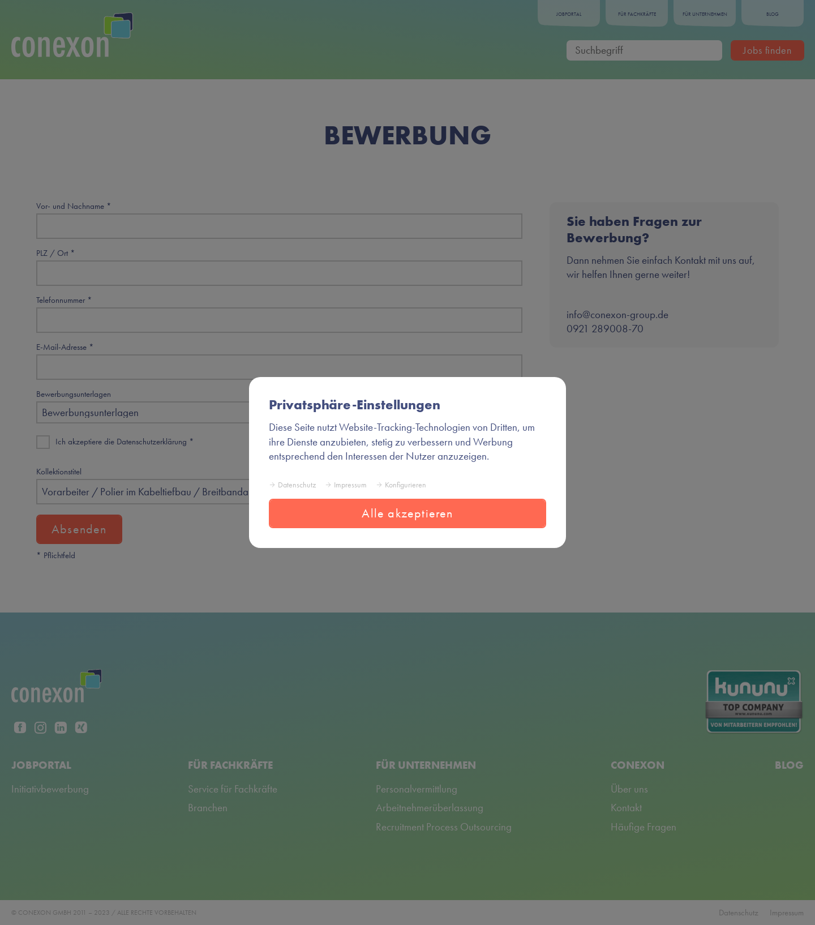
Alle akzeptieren (407, 513)
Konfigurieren (405, 484)
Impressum (350, 484)
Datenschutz (297, 484)
